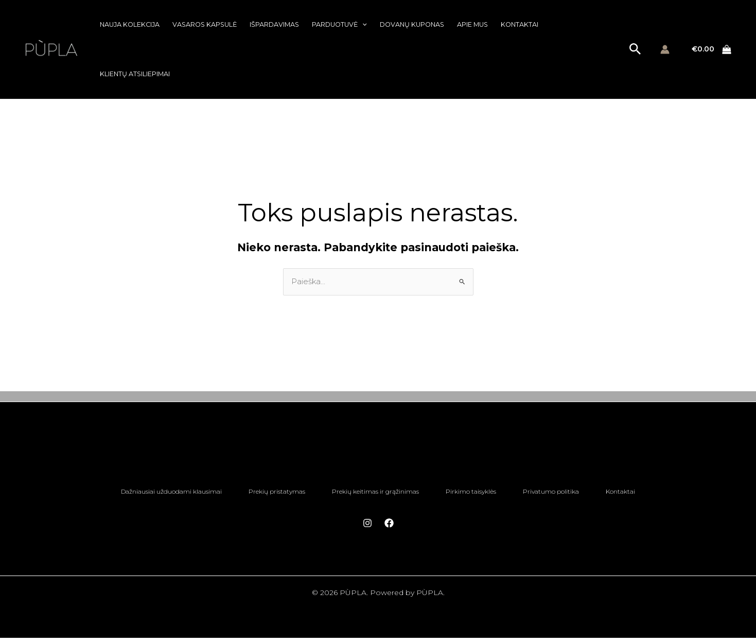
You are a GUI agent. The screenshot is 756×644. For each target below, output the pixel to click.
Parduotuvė (339, 24)
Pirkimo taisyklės (474, 494)
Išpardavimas (274, 24)
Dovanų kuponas (412, 24)
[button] (362, 24)
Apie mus (472, 24)
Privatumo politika (560, 494)
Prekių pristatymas (267, 494)
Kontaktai (519, 24)
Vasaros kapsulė (204, 24)
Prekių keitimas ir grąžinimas (372, 494)
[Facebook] (389, 529)
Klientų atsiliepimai (135, 74)
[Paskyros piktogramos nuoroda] (665, 49)
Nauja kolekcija (130, 24)
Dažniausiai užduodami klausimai (156, 494)
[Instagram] (367, 529)
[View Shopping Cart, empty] (711, 49)
